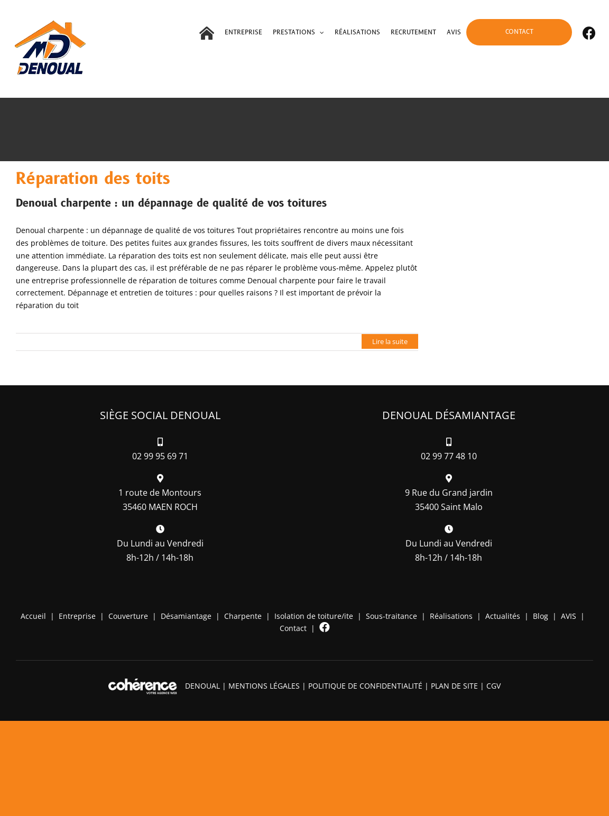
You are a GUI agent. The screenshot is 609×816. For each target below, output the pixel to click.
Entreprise (77, 616)
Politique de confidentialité (365, 686)
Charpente (243, 616)
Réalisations (451, 616)
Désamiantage (186, 616)
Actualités (502, 616)
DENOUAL (202, 686)
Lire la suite (390, 341)
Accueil (33, 616)
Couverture (128, 616)
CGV (493, 686)
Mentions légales (264, 686)
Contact (293, 628)
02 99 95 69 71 (160, 456)
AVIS (568, 616)
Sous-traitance (391, 616)
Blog (540, 616)
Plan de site (454, 686)
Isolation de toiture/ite (313, 616)
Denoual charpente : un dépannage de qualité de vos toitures (171, 203)
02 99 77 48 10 (449, 456)
